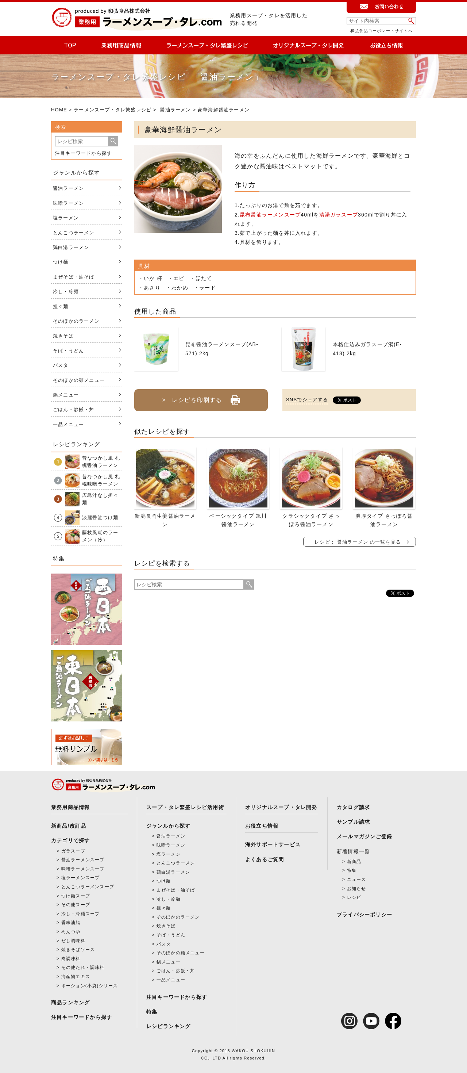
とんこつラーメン (73, 232)
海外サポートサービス (273, 844)
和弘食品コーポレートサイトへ (381, 30)
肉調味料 (71, 958)
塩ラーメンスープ (80, 877)
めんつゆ (71, 931)
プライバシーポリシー (364, 914)
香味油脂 (71, 922)
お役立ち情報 (261, 826)
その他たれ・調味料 (83, 967)
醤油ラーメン (175, 109)
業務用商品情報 (70, 807)
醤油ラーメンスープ (83, 859)
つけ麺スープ (75, 895)
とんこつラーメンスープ (87, 886)
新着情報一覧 (353, 851)
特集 (151, 1012)
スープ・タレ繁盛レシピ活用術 (185, 807)
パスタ (61, 365)
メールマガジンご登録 (364, 836)
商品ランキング (70, 1002)
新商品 (354, 861)
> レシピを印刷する (201, 397)
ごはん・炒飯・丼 (73, 409)
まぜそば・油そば (73, 277)
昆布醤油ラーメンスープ (270, 215)
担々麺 (61, 306)
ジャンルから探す (168, 826)
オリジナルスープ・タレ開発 (281, 807)
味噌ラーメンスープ (83, 868)
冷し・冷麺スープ (80, 913)
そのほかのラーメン (76, 321)
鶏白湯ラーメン (71, 247)
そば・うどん (68, 350)
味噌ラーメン (68, 203)
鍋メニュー (66, 395)
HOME (59, 109)
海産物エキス (75, 976)
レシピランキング (168, 1026)
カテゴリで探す (70, 840)
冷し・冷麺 (66, 291)
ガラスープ (73, 851)
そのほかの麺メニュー (79, 380)
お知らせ (356, 888)
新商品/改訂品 (68, 826)
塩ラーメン (66, 218)
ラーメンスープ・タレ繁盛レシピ (112, 109)
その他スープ (75, 904)
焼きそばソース (78, 949)
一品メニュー (68, 424)
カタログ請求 (353, 807)
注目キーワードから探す (83, 153)
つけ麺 (61, 262)
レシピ (354, 897)
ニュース (356, 879)
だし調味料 (73, 940)
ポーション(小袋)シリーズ (89, 985)
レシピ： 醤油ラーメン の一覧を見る (357, 542)
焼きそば (63, 335)
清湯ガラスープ (338, 215)
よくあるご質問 (264, 859)
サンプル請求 (353, 822)
